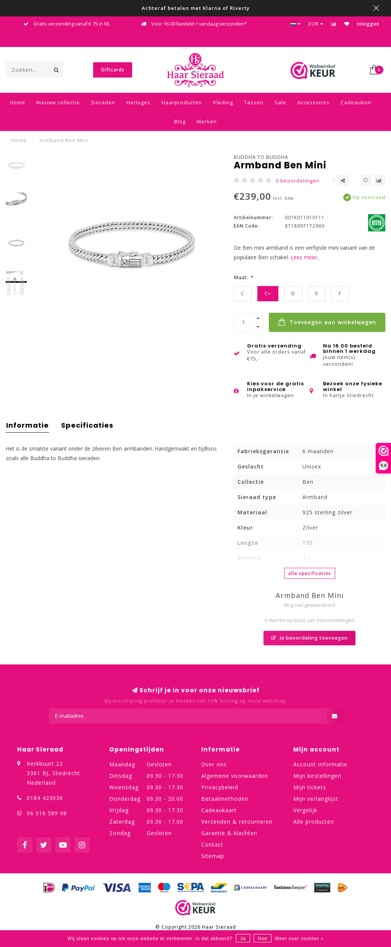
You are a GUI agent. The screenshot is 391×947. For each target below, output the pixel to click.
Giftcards (112, 69)
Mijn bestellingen (317, 775)
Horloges (138, 102)
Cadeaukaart (219, 810)
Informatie (27, 425)
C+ (268, 293)
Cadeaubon (356, 102)
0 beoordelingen (298, 181)
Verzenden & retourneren (237, 821)
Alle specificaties (309, 573)
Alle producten (313, 821)
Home (17, 102)
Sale (280, 102)
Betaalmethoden (224, 798)
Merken (207, 121)
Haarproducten (182, 102)
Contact (212, 844)
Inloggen (368, 24)
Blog (180, 121)
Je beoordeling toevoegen (309, 638)
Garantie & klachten (229, 833)
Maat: (243, 277)
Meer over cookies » (299, 938)
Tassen (253, 102)
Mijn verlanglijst (315, 798)
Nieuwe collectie (58, 102)
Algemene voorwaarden (234, 775)
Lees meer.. (305, 257)
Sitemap (212, 856)
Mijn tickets (309, 787)
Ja (243, 938)
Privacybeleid (219, 787)
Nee (262, 938)
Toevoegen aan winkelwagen (327, 322)
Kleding (223, 102)
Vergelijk (305, 810)
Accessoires (313, 102)
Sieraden (103, 102)
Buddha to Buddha (261, 157)
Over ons (214, 764)
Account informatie (320, 764)
